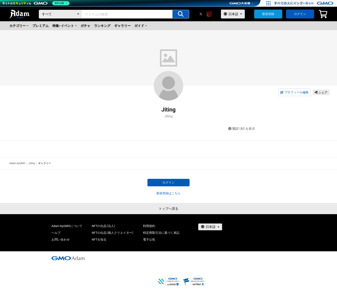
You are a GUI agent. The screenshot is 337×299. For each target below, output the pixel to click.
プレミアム (40, 26)
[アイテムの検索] (180, 14)
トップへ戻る (168, 208)
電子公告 (149, 239)
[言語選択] (233, 14)
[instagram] (209, 14)
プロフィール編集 (294, 92)
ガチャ (85, 26)
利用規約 (149, 226)
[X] (200, 14)
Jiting (32, 163)
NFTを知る (99, 239)
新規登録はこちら (168, 193)
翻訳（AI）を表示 (241, 128)
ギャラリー (122, 25)
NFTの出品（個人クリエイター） (113, 232)
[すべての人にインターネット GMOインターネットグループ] (304, 3)
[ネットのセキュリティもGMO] (36, 3)
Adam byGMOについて (66, 226)
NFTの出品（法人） (103, 226)
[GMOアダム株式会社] (68, 258)
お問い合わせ (60, 239)
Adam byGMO (17, 163)
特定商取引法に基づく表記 (161, 232)
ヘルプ (56, 232)
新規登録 (268, 14)
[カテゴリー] (60, 14)
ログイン (300, 14)
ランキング (102, 25)
